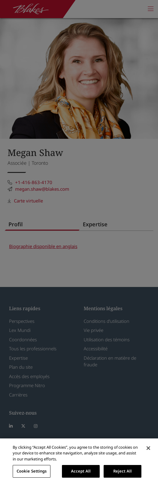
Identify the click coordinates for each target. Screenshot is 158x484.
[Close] (148, 448)
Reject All (122, 471)
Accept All (81, 471)
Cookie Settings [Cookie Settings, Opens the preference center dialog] (32, 471)
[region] (79, 461)
